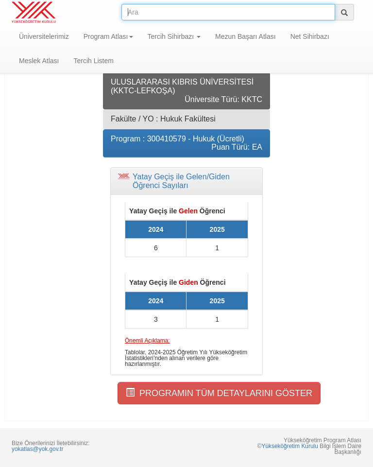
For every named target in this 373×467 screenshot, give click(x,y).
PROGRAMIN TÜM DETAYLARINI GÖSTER (219, 393)
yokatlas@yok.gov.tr (37, 449)
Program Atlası (108, 36)
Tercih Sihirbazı (174, 36)
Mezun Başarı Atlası (245, 36)
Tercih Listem (93, 61)
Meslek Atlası (39, 61)
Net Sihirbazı (309, 36)
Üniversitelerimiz (44, 36)
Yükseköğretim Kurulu (289, 446)
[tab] (186, 181)
